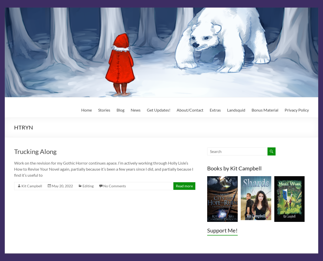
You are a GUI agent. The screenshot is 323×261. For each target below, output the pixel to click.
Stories (104, 110)
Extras (215, 110)
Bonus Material (265, 110)
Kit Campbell (31, 186)
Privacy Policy (297, 110)
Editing (88, 186)
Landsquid (236, 110)
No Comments (114, 186)
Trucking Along (35, 151)
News (136, 110)
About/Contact (190, 110)
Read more (184, 186)
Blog (120, 110)
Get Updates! (158, 110)
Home (86, 110)
